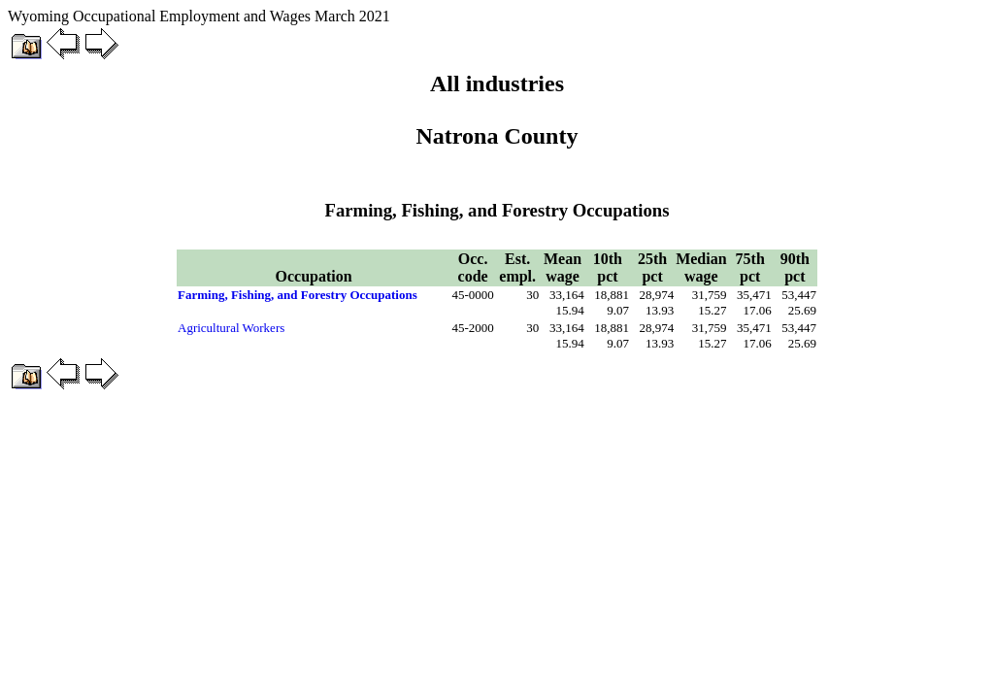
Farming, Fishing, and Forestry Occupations (297, 294)
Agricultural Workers (231, 327)
